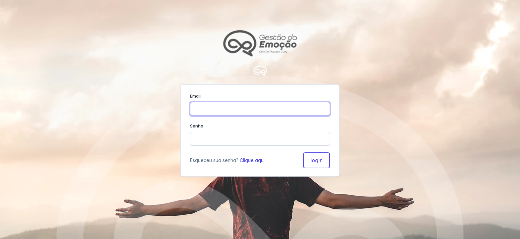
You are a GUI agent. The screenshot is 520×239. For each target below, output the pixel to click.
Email (195, 96)
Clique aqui (252, 160)
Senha (196, 125)
